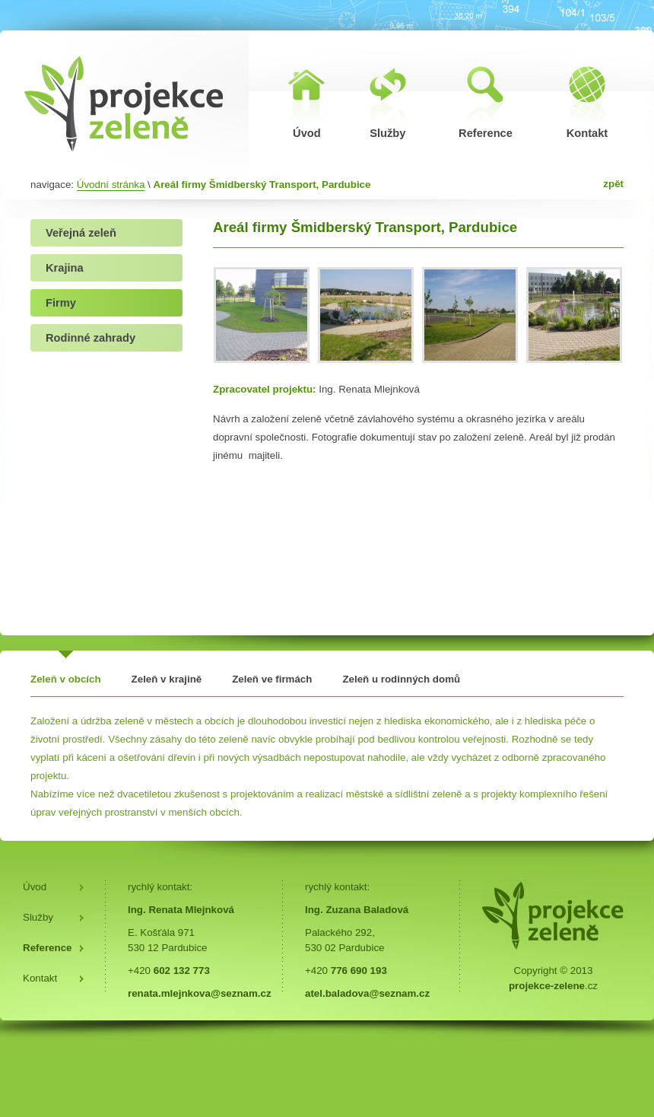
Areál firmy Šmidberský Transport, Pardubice (262, 184)
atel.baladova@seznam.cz (367, 993)
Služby (38, 917)
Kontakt (40, 978)
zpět (613, 183)
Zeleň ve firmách (272, 679)
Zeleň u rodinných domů (401, 679)
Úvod (34, 887)
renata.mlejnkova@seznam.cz (199, 993)
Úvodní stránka (111, 184)
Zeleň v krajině (167, 679)
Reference (47, 947)
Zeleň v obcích (65, 679)
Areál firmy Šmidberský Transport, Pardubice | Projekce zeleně (124, 102)
